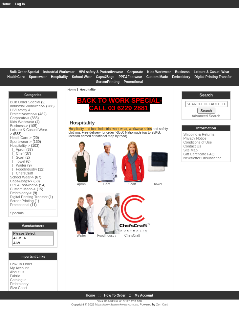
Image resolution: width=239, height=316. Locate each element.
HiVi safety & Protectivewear (101, 72)
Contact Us (192, 146)
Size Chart (18, 288)
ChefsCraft (135, 234)
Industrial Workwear (59, 72)
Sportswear (38, 77)
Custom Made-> (23, 189)
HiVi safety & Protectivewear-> (23, 112)
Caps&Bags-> (21, 181)
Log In (20, 4)
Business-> (19, 126)
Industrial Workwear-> (27, 106)
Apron (81, 182)
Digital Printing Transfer (212, 77)
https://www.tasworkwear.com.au (116, 304)
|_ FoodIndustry (23, 169)
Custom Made (157, 77)
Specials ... (19, 213)
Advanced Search (206, 116)
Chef (107, 182)
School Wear (82, 77)
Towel (157, 182)
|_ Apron (17, 149)
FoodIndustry (114, 234)
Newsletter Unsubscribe (202, 158)
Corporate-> (19, 118)
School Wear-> (22, 177)
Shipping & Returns (198, 134)
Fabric (15, 276)
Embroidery (181, 77)
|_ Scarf (17, 157)
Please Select (32, 233)
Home (6, 4)
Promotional (133, 82)
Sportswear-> (21, 142)
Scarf (132, 182)
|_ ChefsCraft (21, 173)
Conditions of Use (197, 142)
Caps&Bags (105, 77)
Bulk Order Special (24, 72)
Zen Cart (162, 304)
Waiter (89, 234)
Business (182, 72)
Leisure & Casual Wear (211, 72)
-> (20, 145)
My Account (19, 268)
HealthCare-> (21, 138)
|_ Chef (16, 153)
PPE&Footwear (130, 77)
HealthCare (16, 77)
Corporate (135, 72)
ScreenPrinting (108, 82)
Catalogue (18, 280)
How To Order (21, 264)
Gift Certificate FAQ (198, 154)
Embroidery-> (21, 193)
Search (206, 95)
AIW (32, 243)
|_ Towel (17, 161)
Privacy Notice (194, 138)
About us (17, 272)
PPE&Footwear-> (24, 185)
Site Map (190, 150)
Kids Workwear (159, 72)
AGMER (32, 238)
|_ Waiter (18, 165)
